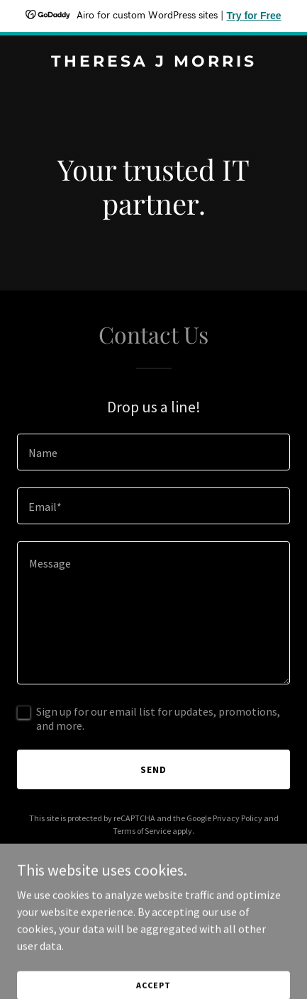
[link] (153, 62)
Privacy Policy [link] (237, 818)
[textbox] (153, 452)
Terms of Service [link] (142, 830)
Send (153, 769)
